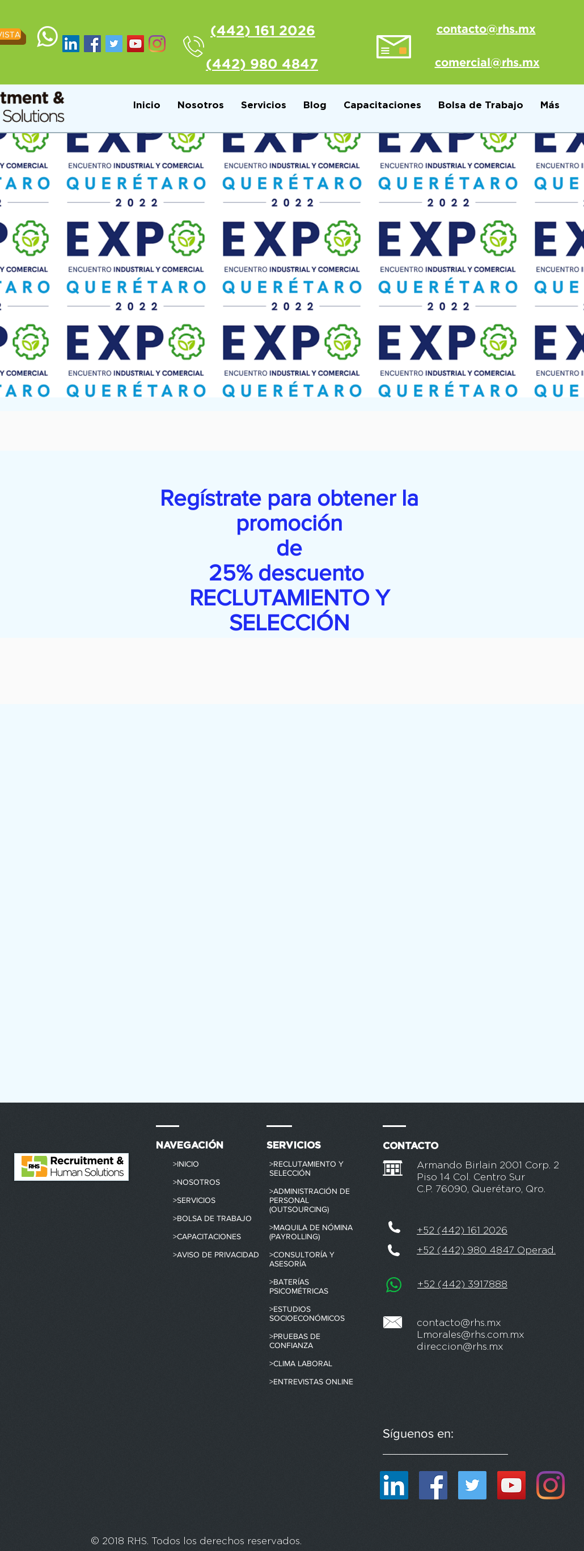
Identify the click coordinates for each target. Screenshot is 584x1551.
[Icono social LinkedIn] (70, 43)
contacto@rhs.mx (459, 1323)
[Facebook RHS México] (92, 43)
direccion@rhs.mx (460, 1346)
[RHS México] (135, 43)
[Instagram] (157, 43)
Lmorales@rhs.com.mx (470, 1335)
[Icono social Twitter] (113, 43)
